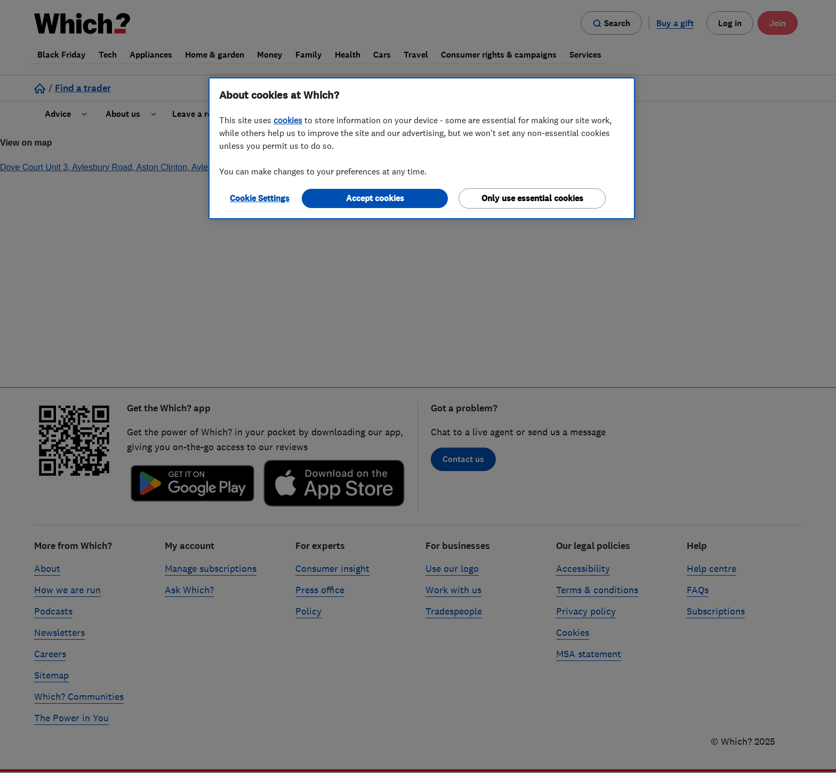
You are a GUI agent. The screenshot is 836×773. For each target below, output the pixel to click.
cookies (288, 120)
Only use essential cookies (532, 198)
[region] (421, 148)
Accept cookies (375, 198)
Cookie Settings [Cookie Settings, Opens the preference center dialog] (260, 198)
